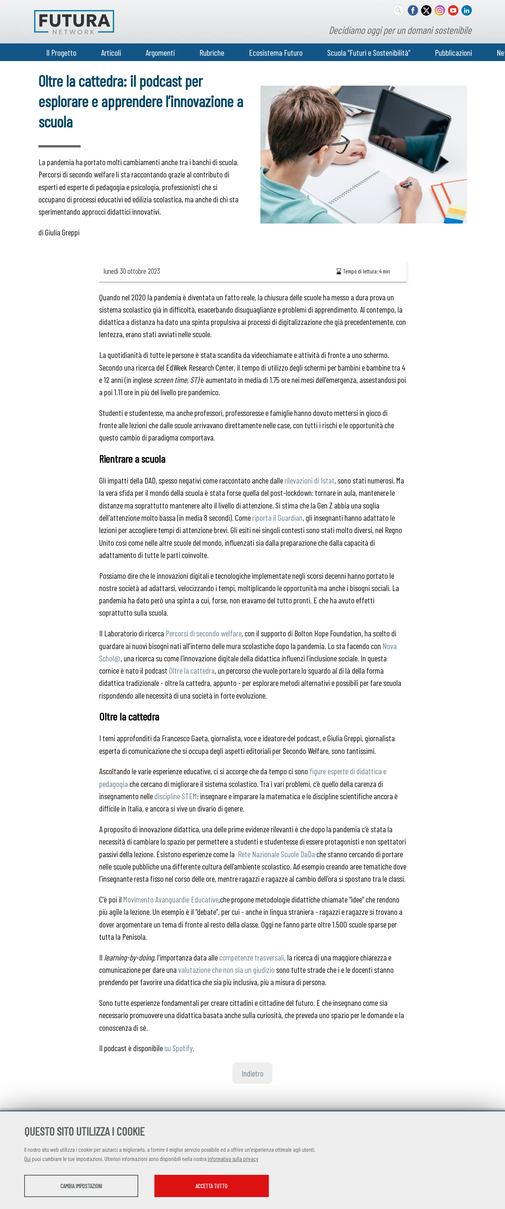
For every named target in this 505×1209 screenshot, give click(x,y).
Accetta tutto (223, 1186)
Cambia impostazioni (85, 1186)
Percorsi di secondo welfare (204, 633)
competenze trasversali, (252, 957)
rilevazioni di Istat (309, 480)
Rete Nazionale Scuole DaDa (276, 854)
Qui (27, 1159)
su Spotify (178, 1048)
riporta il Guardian (277, 517)
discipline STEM (175, 796)
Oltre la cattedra (192, 670)
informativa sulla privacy (233, 1159)
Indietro (252, 1073)
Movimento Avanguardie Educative (171, 899)
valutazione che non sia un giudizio (226, 969)
